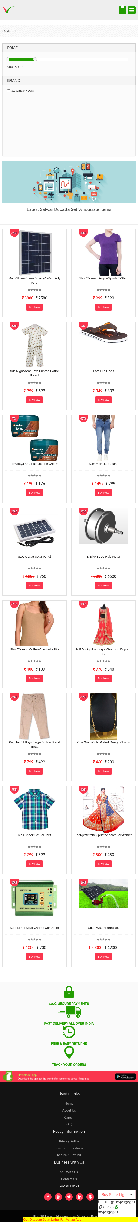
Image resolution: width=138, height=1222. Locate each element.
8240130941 (108, 1212)
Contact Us (69, 1179)
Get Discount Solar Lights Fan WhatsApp (52, 1219)
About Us (69, 1110)
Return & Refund (69, 1155)
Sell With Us (69, 1172)
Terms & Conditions (69, 1148)
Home (69, 1103)
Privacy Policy (69, 1141)
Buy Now (34, 307)
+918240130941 (122, 1202)
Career (69, 1117)
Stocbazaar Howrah (21, 90)
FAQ (69, 1124)
